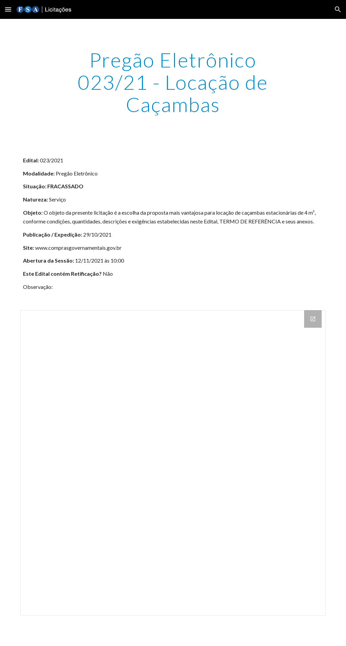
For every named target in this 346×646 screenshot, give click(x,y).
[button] (8, 9)
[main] (172, 82)
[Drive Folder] (173, 463)
